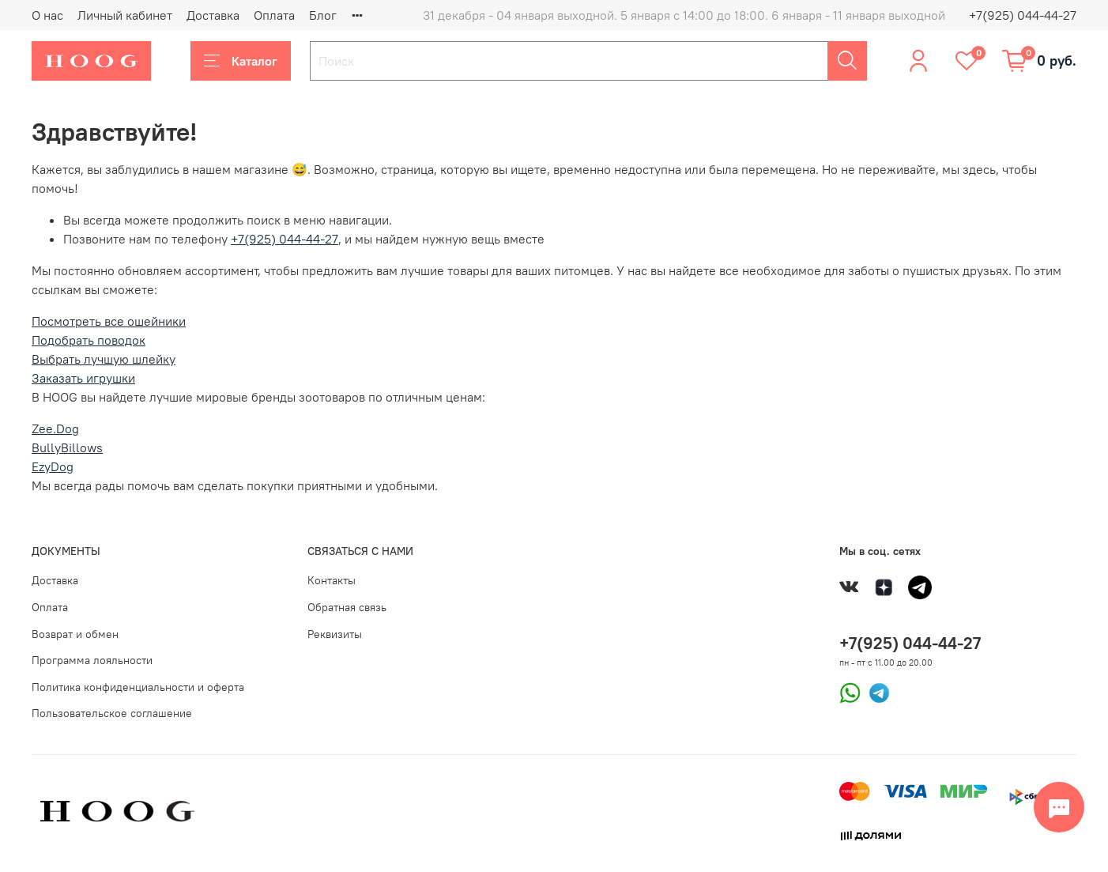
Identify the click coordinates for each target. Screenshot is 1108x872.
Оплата (274, 15)
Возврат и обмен (75, 634)
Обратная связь (346, 607)
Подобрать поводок (88, 340)
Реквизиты (334, 634)
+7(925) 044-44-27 (1022, 15)
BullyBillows (67, 447)
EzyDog (52, 466)
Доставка (213, 15)
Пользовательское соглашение (112, 713)
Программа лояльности (92, 660)
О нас (47, 15)
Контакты (331, 580)
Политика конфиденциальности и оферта (138, 687)
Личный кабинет (124, 15)
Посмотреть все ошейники (109, 321)
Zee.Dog (55, 428)
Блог (323, 15)
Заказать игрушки (83, 378)
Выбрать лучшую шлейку (103, 359)
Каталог (240, 61)
